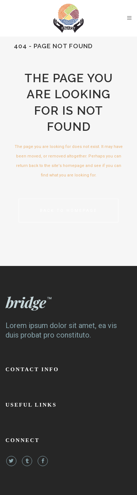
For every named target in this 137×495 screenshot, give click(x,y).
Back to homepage (68, 210)
